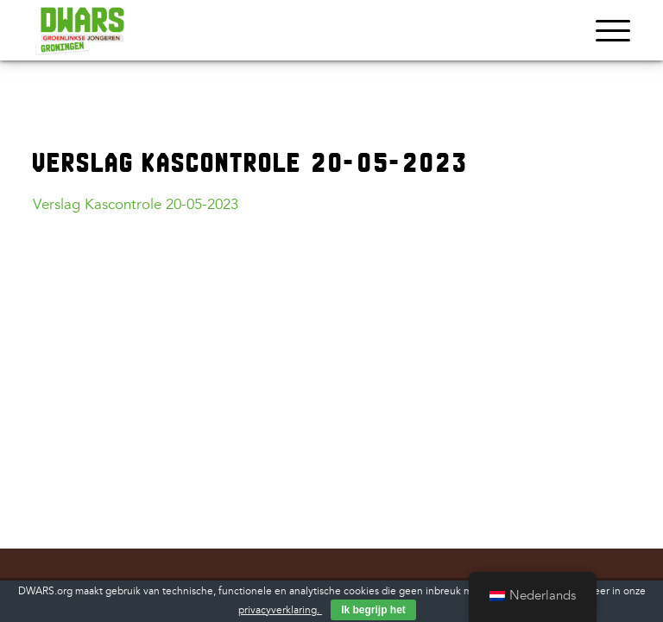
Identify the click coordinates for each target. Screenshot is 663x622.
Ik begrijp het (373, 610)
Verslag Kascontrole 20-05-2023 (135, 204)
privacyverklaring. (280, 610)
